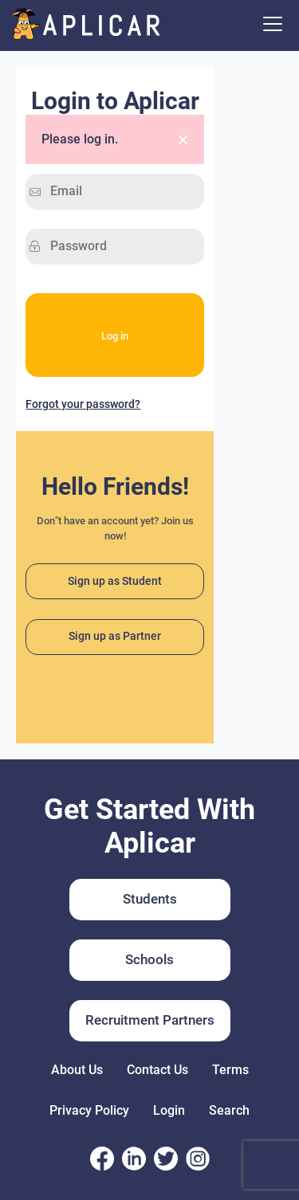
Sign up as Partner (115, 636)
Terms (230, 1069)
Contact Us (157, 1069)
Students (150, 899)
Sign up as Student (115, 580)
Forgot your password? (83, 404)
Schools (149, 959)
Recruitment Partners (149, 1020)
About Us (77, 1069)
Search (229, 1110)
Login (169, 1110)
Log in (114, 335)
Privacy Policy (89, 1110)
